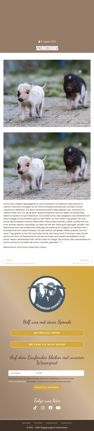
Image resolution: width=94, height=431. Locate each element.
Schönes (38, 423)
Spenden (26, 423)
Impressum (66, 423)
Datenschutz (52, 423)
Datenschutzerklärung (17, 381)
